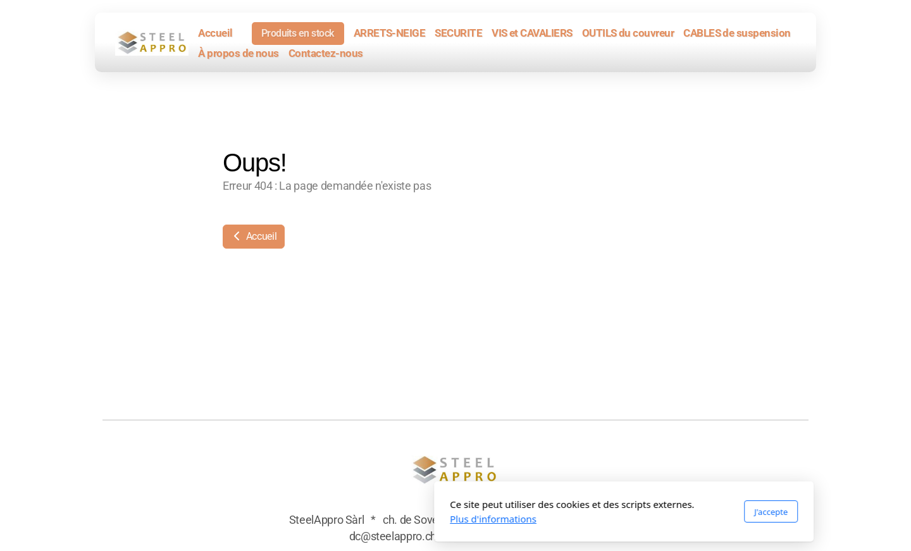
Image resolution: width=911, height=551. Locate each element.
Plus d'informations (325, 518)
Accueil (253, 236)
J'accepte (602, 511)
